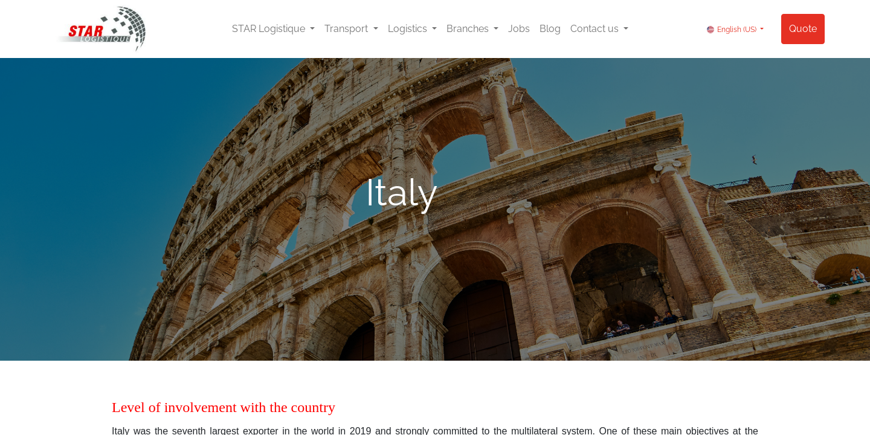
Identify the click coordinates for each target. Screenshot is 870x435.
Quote (803, 28)
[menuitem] (519, 29)
